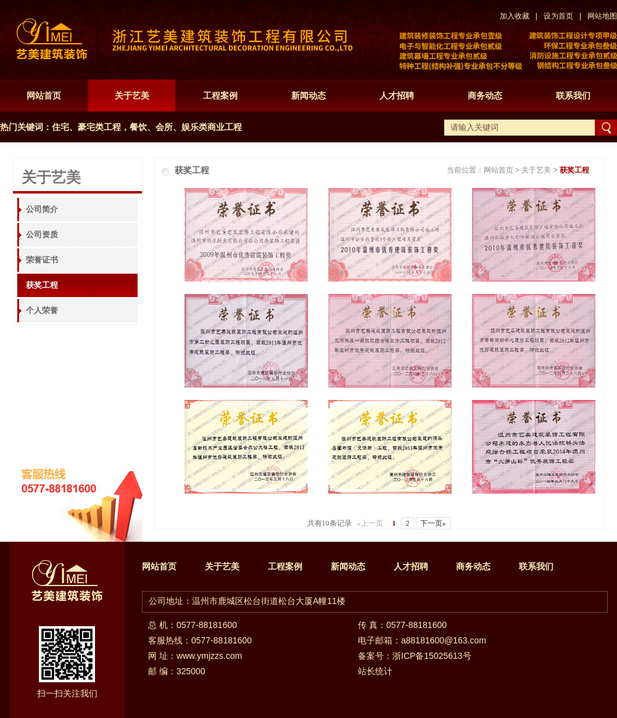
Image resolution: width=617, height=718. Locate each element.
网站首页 (44, 95)
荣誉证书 (42, 259)
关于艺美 (132, 95)
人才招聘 (396, 95)
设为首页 (558, 16)
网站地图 (602, 16)
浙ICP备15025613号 (431, 656)
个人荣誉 (42, 310)
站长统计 (375, 671)
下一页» (433, 523)
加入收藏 (514, 16)
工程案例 (220, 95)
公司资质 (42, 234)
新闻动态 (308, 95)
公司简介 (42, 209)
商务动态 (485, 95)
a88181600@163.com (443, 640)
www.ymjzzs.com (209, 656)
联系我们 (573, 95)
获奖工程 (42, 285)
